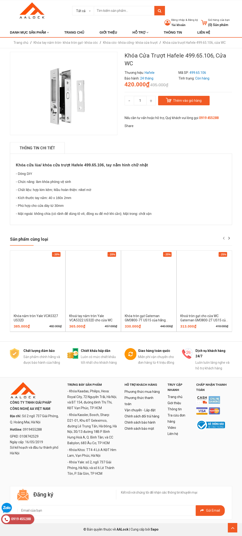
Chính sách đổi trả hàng (142, 416)
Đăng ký (193, 20)
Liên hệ (173, 434)
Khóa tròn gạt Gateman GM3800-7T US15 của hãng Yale (145, 320)
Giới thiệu (174, 403)
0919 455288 (209, 118)
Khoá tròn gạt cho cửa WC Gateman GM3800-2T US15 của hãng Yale (204, 320)
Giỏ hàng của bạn (219, 20)
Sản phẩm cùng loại (29, 239)
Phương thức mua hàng (142, 392)
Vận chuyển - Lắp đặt (140, 410)
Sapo (155, 529)
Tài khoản (178, 25)
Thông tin (175, 409)
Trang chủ (175, 397)
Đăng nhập (178, 20)
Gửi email (210, 510)
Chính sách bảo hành (140, 422)
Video (172, 428)
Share (129, 126)
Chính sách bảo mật (139, 428)
